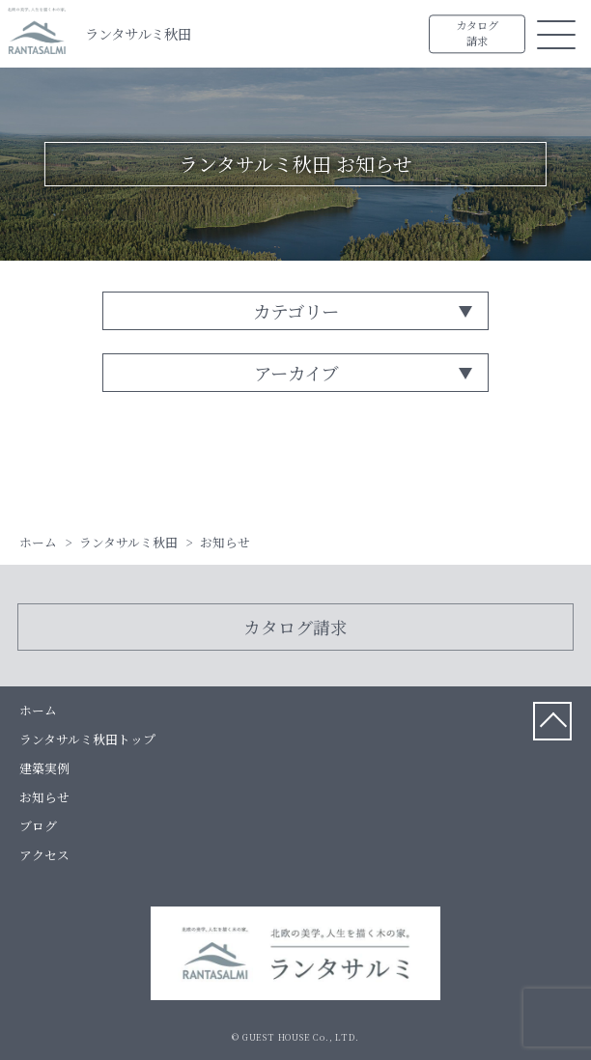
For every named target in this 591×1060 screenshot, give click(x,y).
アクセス (44, 855)
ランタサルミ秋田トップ (87, 739)
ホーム (38, 710)
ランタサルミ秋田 (138, 33)
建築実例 (44, 768)
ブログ (38, 826)
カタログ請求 (477, 33)
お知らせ (44, 797)
